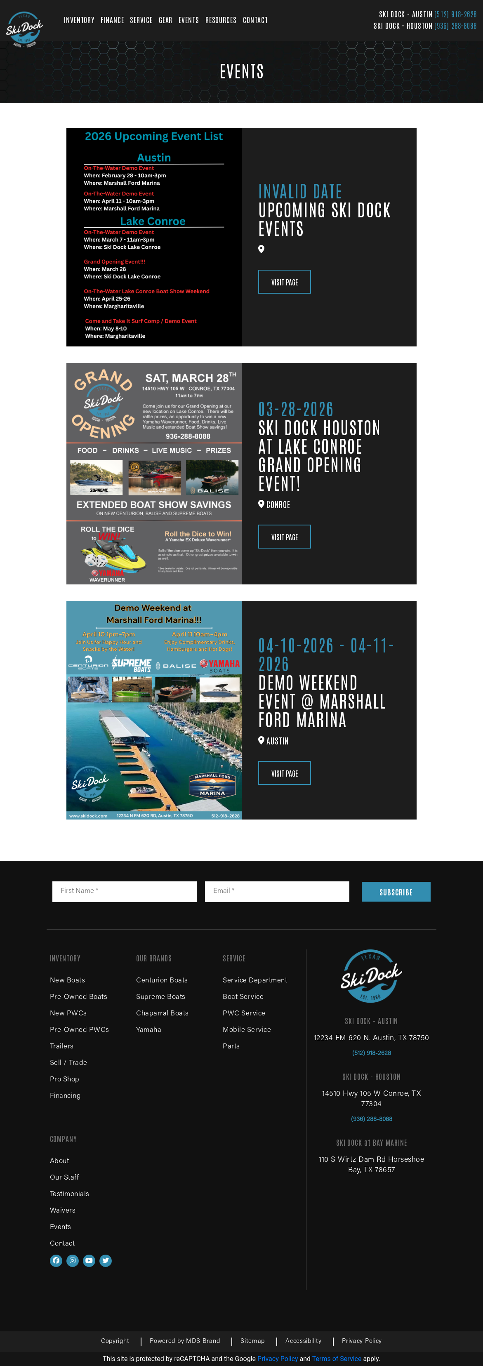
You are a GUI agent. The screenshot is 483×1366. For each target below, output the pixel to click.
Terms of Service (337, 1359)
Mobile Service (247, 1030)
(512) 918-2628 (455, 14)
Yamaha (148, 1030)
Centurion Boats (162, 980)
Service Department (255, 980)
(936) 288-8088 (455, 25)
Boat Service (243, 997)
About (59, 1161)
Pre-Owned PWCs (79, 1030)
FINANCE (112, 19)
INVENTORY (79, 19)
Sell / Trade (68, 1063)
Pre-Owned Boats (79, 997)
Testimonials (70, 1194)
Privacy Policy (362, 1341)
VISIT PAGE (284, 282)
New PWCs (68, 1013)
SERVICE (141, 19)
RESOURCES (221, 19)
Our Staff (64, 1178)
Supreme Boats (161, 997)
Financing (65, 1096)
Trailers (62, 1046)
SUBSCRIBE (396, 892)
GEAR (166, 19)
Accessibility (303, 1341)
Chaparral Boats (162, 1013)
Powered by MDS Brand (185, 1341)
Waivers (63, 1211)
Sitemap (252, 1341)
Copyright (115, 1341)
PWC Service (244, 1013)
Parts (231, 1046)
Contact (62, 1244)
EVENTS (189, 19)
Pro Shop (65, 1079)
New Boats (67, 980)
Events (60, 1227)
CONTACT (255, 19)
